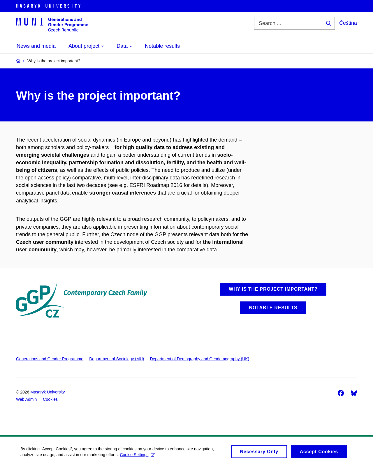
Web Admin (26, 399)
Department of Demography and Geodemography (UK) (199, 358)
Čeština (348, 23)
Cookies (50, 399)
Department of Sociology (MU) (116, 358)
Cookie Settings (137, 456)
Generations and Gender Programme (49, 358)
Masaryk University (47, 392)
